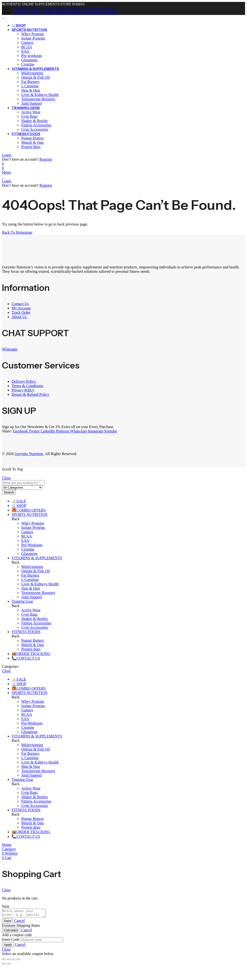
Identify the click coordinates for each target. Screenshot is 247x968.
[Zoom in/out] (4, 960)
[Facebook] (20, 8)
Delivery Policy (24, 381)
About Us (19, 317)
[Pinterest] (62, 8)
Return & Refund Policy (30, 394)
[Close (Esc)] (18, 960)
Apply (8, 946)
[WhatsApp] (78, 8)
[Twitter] (34, 8)
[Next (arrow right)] (9, 965)
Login (6, 155)
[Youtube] (110, 8)
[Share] (13, 960)
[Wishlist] (3, 164)
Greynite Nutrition (28, 454)
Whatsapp (9, 349)
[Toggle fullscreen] (9, 960)
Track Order (21, 312)
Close (6, 478)
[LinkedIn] (47, 8)
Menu (6, 172)
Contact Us (20, 304)
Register (45, 159)
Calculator (11, 932)
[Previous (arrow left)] (4, 965)
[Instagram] (95, 8)
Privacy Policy (23, 390)
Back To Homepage (17, 232)
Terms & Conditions (28, 386)
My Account (21, 308)
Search (9, 492)
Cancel (19, 922)
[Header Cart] (123, 168)
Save (7, 922)
